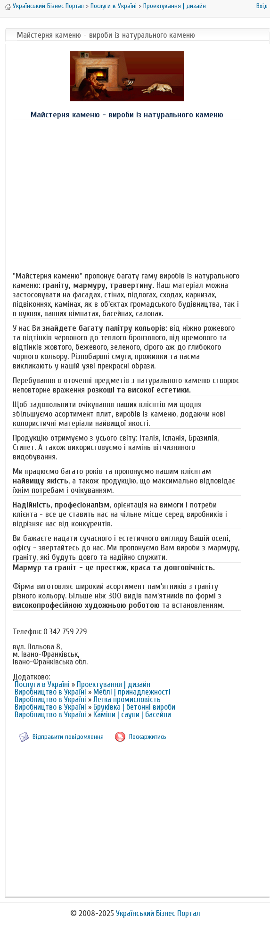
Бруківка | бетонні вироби (134, 707)
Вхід (262, 6)
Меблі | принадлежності (132, 691)
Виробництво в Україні (50, 691)
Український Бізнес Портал (48, 6)
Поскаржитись (147, 737)
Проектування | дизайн (174, 6)
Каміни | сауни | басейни (132, 714)
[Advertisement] (127, 194)
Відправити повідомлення (68, 737)
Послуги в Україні (113, 6)
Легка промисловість (127, 699)
